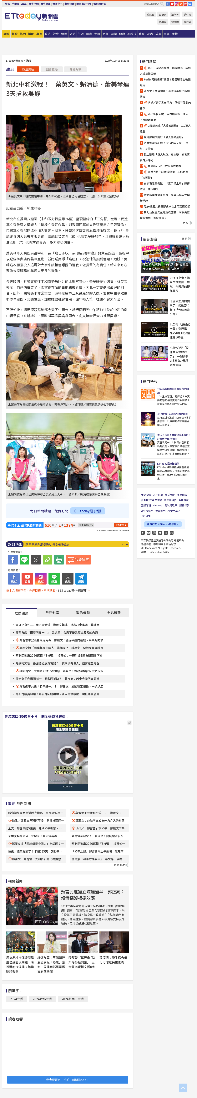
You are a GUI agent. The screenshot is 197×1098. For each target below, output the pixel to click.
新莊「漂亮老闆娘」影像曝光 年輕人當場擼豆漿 (165, 70)
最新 (6, 34)
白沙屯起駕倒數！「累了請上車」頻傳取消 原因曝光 (165, 186)
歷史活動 (34, 4)
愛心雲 (187, 14)
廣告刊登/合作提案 (151, 500)
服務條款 (184, 505)
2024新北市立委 (73, 999)
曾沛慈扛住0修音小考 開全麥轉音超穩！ (36, 716)
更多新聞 (120, 525)
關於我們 (170, 495)
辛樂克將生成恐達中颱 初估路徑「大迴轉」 (164, 174)
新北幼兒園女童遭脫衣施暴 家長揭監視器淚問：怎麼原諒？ (165, 215)
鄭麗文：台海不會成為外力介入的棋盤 (99, 820)
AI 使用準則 (174, 511)
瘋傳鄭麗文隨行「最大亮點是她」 (164, 137)
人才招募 (158, 495)
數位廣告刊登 (83, 4)
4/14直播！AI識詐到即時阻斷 (172, 414)
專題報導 (75, 69)
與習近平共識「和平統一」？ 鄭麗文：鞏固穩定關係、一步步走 (61, 686)
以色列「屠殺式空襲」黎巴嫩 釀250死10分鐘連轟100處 (180, 330)
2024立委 (16, 999)
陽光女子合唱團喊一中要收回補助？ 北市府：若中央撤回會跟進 (57, 679)
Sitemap (158, 505)
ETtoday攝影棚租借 (168, 463)
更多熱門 (121, 865)
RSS (181, 4)
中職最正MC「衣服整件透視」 (164, 166)
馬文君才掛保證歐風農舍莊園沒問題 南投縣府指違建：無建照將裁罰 (20, 964)
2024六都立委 (42, 999)
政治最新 (83, 612)
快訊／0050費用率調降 (41, 544)
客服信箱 (146, 505)
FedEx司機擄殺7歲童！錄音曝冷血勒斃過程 (165, 82)
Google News (190, 4)
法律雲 (175, 14)
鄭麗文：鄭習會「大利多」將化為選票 (36, 859)
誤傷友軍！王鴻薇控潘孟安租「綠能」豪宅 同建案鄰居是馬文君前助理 (51, 964)
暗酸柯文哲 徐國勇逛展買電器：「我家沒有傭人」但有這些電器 (57, 663)
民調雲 (162, 14)
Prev (126, 544)
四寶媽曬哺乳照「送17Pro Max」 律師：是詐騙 (164, 146)
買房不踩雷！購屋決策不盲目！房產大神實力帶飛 (174, 437)
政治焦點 (28, 69)
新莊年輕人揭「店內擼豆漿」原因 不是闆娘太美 (165, 117)
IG (177, 4)
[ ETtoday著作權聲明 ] (73, 590)
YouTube (172, 4)
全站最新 (114, 612)
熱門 (23, 34)
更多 (187, 223)
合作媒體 (184, 500)
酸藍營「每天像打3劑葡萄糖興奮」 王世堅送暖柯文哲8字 (81, 962)
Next (122, 544)
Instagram (154, 533)
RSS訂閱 (145, 516)
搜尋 (162, 4)
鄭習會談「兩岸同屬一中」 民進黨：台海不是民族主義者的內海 (57, 632)
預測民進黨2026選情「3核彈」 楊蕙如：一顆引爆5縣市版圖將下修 (59, 655)
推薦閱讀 (21, 613)
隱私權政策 (171, 505)
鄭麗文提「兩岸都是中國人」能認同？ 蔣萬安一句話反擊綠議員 (61, 648)
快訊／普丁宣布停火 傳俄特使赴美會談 (165, 105)
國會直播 (52, 69)
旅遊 (72, 34)
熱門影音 (52, 612)
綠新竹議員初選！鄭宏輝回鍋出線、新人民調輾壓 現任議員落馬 (57, 694)
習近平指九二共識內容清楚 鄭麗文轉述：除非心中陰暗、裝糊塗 (57, 625)
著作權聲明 (147, 511)
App (24, 4)
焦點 (15, 34)
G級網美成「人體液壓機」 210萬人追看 (165, 128)
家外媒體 (69, 4)
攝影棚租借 (99, 4)
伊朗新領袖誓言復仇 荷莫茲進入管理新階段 (165, 198)
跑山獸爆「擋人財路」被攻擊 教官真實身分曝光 (165, 157)
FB (168, 4)
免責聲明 (160, 511)
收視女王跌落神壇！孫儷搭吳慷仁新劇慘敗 (165, 94)
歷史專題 (46, 4)
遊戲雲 (187, 22)
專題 (39, 34)
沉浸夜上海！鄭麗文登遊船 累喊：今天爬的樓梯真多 (180, 284)
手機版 (15, 4)
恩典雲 (162, 22)
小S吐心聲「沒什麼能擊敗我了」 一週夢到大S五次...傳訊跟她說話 (179, 356)
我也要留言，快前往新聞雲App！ (67, 1080)
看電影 (150, 14)
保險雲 (175, 22)
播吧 (31, 34)
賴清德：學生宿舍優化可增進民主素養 (113, 959)
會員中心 (58, 4)
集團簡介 (182, 495)
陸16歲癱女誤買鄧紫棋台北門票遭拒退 (167, 206)
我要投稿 (146, 495)
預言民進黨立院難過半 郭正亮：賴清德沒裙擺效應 (92, 894)
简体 (7, 4)
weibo (185, 4)
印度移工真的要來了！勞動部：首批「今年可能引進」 (180, 307)
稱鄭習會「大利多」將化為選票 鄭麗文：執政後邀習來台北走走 (61, 671)
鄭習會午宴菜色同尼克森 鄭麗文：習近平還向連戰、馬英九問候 (61, 640)
